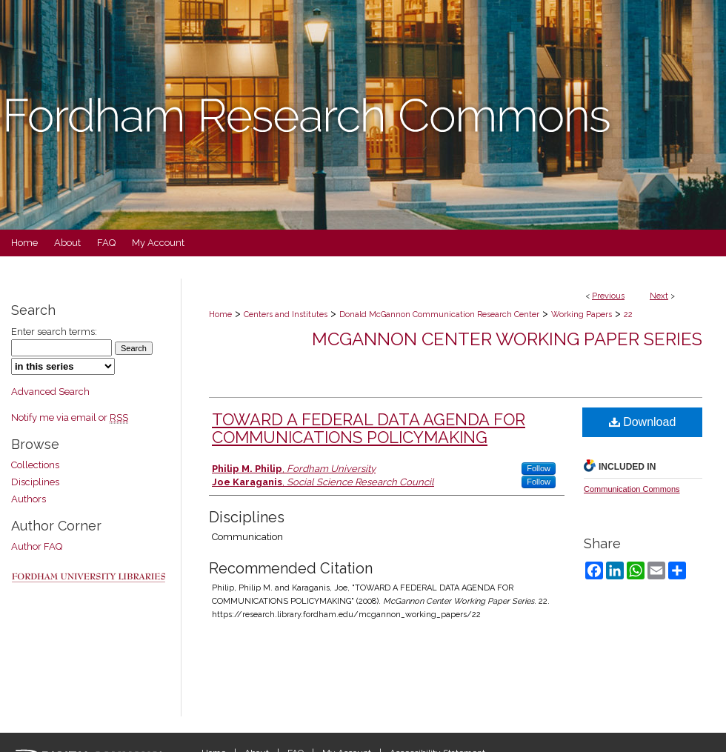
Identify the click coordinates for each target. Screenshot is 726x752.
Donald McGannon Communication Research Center (439, 314)
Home (220, 314)
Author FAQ (36, 546)
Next (659, 296)
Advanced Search (50, 391)
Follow (538, 468)
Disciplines (35, 482)
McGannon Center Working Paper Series (507, 339)
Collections (35, 464)
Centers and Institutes (285, 314)
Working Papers (581, 314)
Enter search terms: (54, 331)
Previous (608, 296)
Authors (28, 499)
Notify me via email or (69, 417)
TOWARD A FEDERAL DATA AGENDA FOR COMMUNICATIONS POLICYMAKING (368, 428)
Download (642, 422)
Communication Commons (632, 489)
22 (628, 314)
